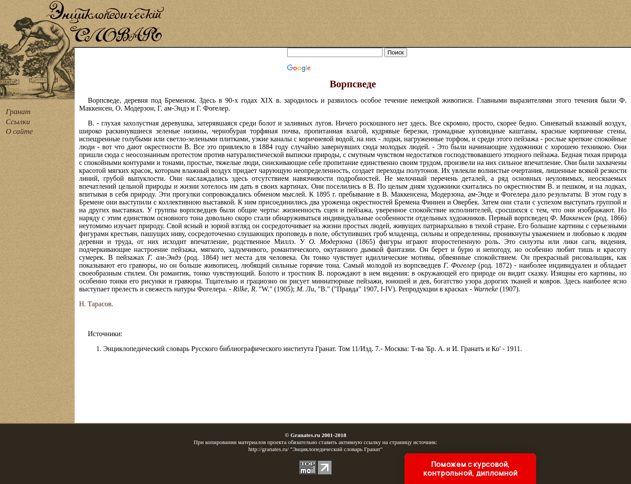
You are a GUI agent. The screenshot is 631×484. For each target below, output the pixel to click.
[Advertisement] (398, 24)
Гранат (18, 112)
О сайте (19, 131)
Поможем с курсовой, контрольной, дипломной (470, 468)
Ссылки (18, 122)
